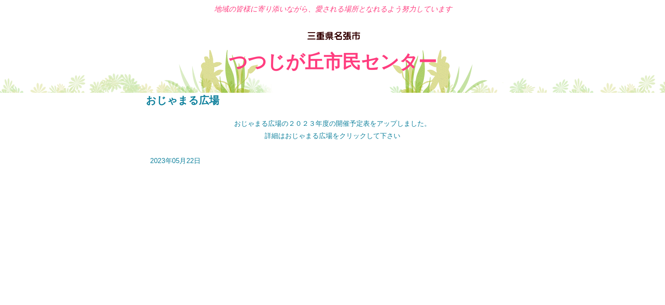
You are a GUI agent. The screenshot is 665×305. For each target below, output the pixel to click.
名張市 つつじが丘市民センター (332, 37)
